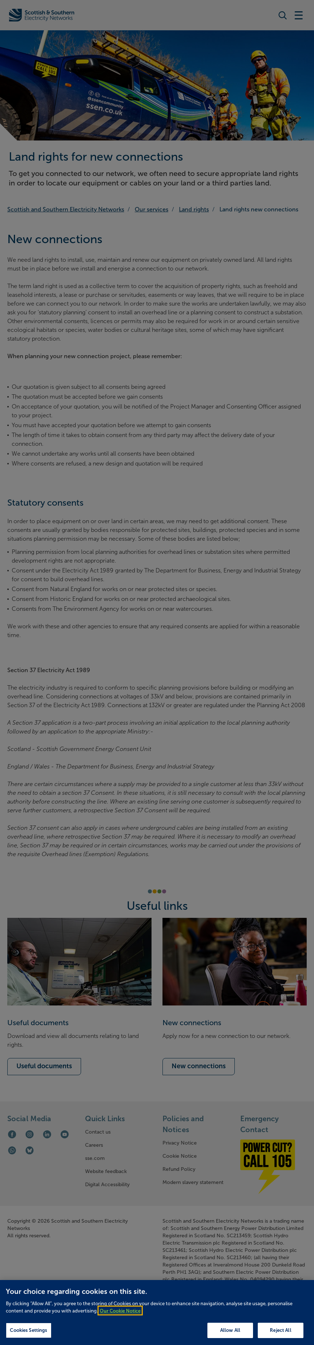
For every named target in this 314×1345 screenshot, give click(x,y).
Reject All (280, 1335)
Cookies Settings (28, 1335)
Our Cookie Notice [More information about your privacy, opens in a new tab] (120, 1316)
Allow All (230, 1335)
